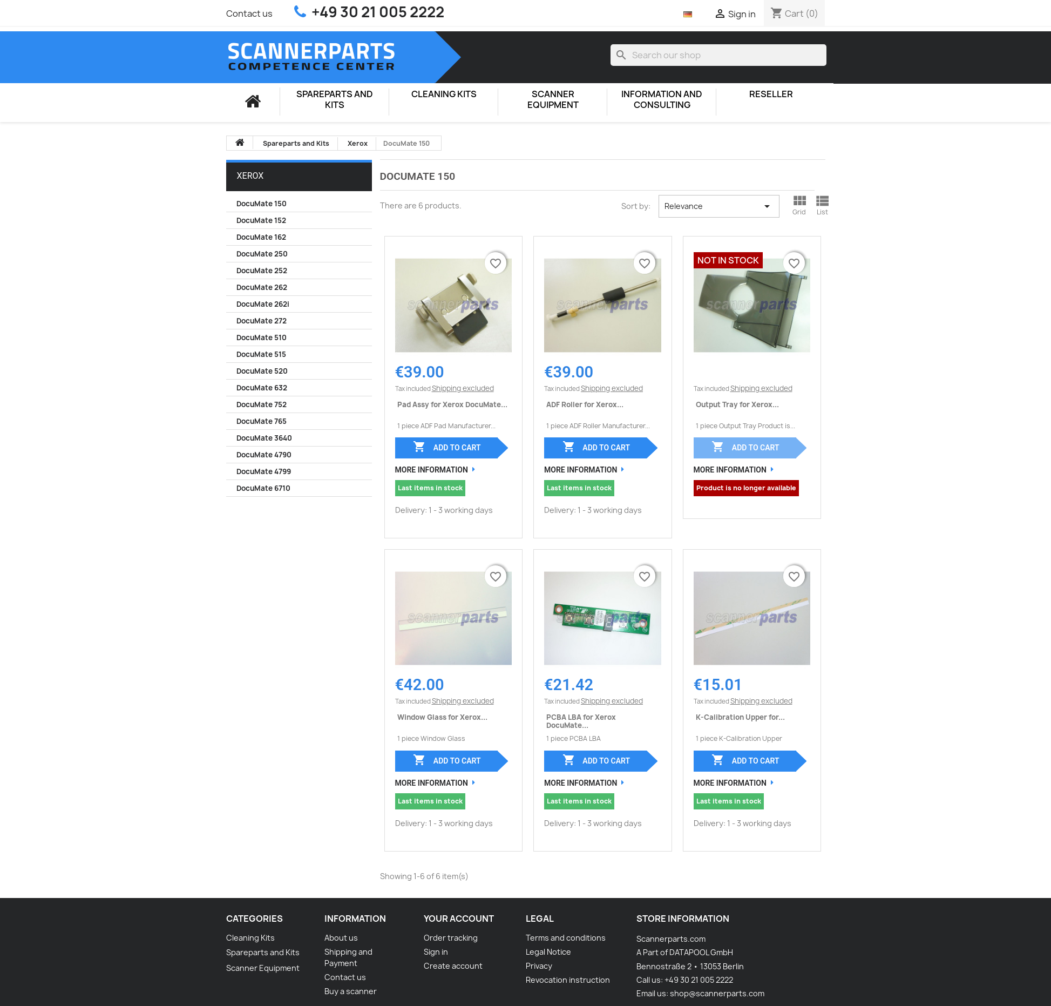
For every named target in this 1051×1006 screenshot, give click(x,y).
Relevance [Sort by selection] (719, 206)
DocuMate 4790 (263, 455)
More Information (431, 470)
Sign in (436, 952)
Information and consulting (661, 100)
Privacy (539, 966)
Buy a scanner (350, 991)
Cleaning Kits (444, 94)
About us (341, 938)
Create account (453, 966)
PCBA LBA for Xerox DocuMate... (581, 720)
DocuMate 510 (261, 337)
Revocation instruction (568, 980)
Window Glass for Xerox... (442, 717)
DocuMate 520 (262, 371)
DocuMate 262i (262, 304)
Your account (459, 918)
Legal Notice (548, 952)
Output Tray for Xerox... (737, 404)
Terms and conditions (566, 938)
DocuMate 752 (261, 404)
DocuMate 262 (261, 287)
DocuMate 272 (261, 321)
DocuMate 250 (262, 254)
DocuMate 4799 (263, 471)
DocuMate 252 (261, 270)
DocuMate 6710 (263, 488)
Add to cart (446, 446)
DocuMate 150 (261, 203)
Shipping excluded (463, 388)
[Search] (718, 55)
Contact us (249, 13)
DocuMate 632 (261, 388)
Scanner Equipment (553, 100)
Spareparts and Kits (334, 100)
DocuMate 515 (261, 354)
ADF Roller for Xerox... (584, 404)
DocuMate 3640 (264, 438)
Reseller (771, 94)
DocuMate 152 (261, 220)
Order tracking (451, 938)
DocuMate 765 (261, 421)
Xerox (250, 176)
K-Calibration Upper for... (740, 717)
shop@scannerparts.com (717, 993)
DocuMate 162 (261, 237)
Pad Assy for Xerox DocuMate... (452, 404)
